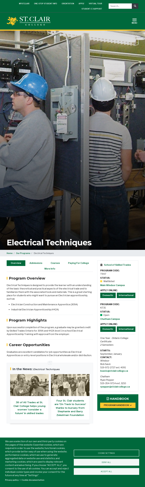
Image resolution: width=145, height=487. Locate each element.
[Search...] (120, 6)
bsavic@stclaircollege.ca (114, 371)
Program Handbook (118, 405)
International (126, 295)
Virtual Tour (95, 4)
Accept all (106, 471)
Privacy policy (12, 480)
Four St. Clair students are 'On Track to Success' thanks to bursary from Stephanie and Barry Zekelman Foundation (70, 407)
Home (10, 253)
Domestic (108, 295)
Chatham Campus (110, 319)
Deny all (106, 462)
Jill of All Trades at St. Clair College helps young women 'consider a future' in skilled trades (29, 408)
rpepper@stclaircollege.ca (115, 386)
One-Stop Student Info (45, 4)
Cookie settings (106, 453)
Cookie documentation (33, 480)
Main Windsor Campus (112, 285)
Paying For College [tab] (78, 263)
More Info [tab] (49, 268)
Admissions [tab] (35, 263)
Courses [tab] (55, 263)
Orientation (68, 4)
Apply (81, 4)
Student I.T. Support (92, 9)
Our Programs (23, 253)
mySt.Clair (24, 4)
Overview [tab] (16, 263)
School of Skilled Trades (117, 265)
